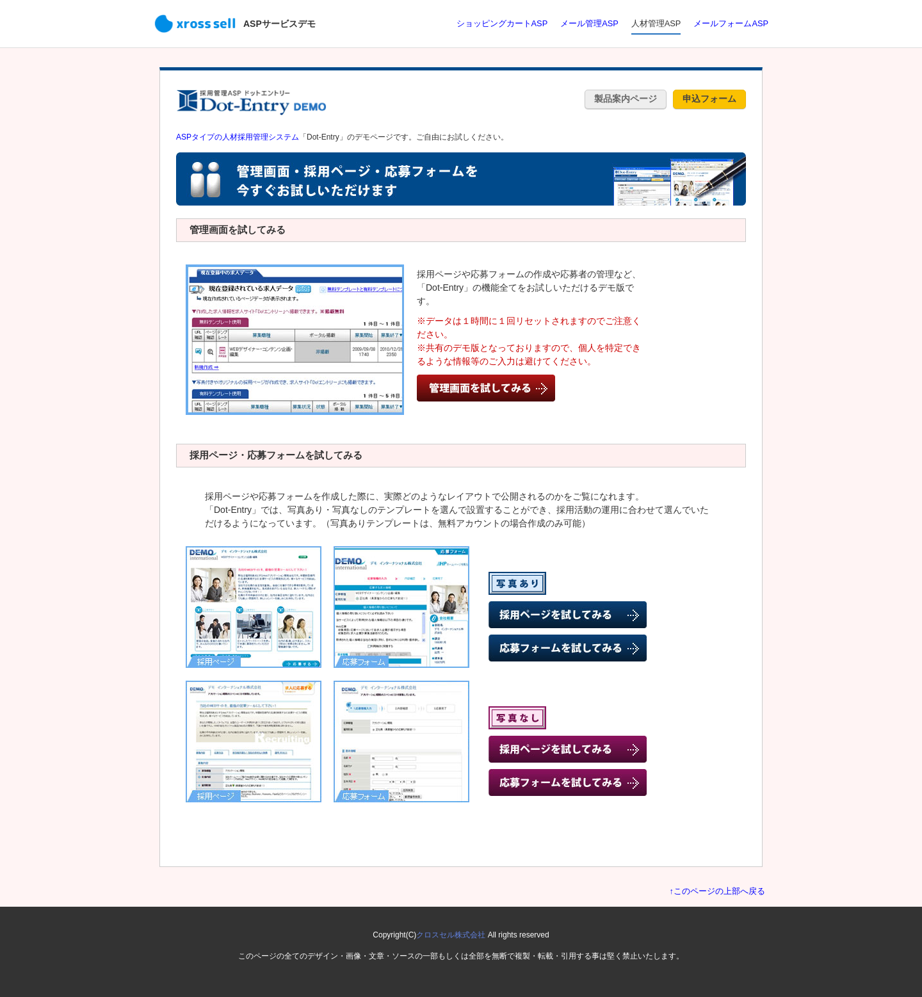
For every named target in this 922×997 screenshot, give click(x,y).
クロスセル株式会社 (450, 934)
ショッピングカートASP (502, 23)
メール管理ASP (589, 23)
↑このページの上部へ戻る (717, 891)
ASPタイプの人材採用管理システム (237, 137)
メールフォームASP (730, 23)
